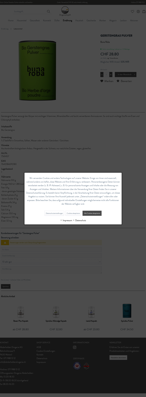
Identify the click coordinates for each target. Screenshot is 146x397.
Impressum (66, 220)
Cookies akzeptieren (73, 213)
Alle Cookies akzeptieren (92, 213)
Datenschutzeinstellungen (54, 213)
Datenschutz (79, 220)
